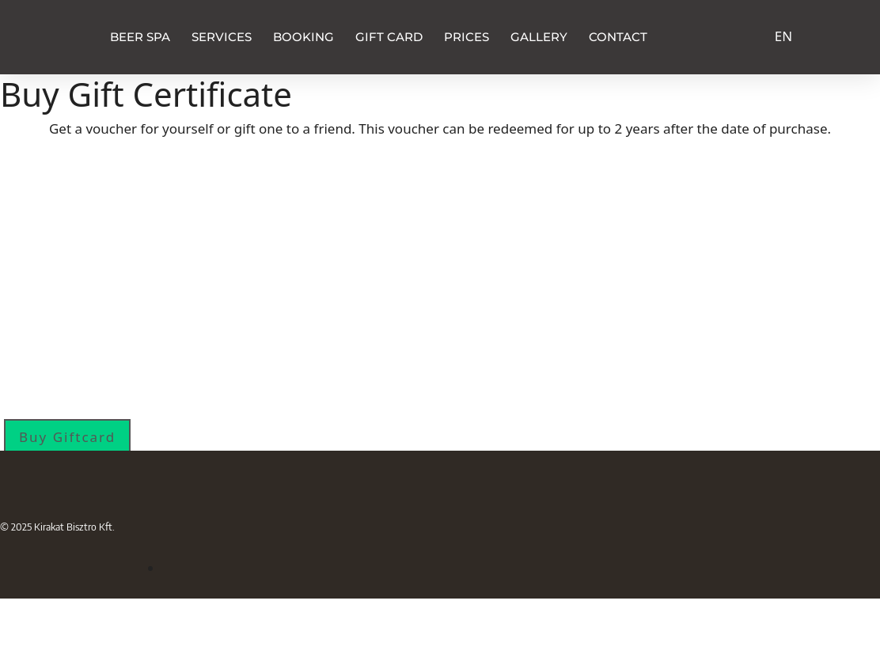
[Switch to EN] (783, 34)
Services (222, 36)
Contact (618, 36)
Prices (466, 36)
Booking (303, 36)
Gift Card (389, 36)
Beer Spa (140, 36)
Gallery (538, 36)
